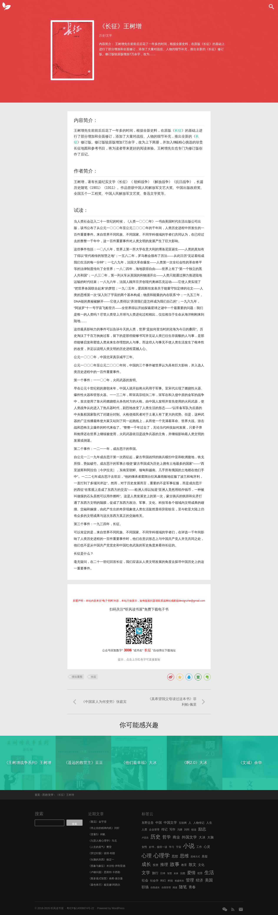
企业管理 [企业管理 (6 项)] (154, 829)
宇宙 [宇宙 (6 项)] (178, 846)
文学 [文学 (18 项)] (146, 872)
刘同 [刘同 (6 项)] (186, 829)
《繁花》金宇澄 (97, 821)
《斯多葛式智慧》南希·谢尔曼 (105, 878)
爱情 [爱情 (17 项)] (191, 872)
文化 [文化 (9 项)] (201, 865)
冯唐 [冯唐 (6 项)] (179, 829)
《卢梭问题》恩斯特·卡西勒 (104, 872)
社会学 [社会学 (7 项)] (154, 880)
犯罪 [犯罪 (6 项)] (200, 873)
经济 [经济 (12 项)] (199, 880)
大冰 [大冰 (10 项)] (202, 837)
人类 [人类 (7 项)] (144, 829)
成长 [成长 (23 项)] (146, 864)
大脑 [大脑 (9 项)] (210, 837)
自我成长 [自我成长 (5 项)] (155, 887)
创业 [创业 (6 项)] (193, 829)
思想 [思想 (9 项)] (175, 856)
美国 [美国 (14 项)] (209, 880)
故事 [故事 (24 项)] (174, 864)
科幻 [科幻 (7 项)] (163, 880)
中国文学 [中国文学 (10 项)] (170, 822)
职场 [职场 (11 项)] (145, 887)
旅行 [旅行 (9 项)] (155, 873)
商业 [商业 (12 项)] (176, 837)
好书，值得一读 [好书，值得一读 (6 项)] (158, 846)
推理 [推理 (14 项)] (164, 864)
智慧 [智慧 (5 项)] (169, 873)
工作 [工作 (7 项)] (199, 846)
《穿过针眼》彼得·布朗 (101, 853)
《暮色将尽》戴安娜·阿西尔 (104, 884)
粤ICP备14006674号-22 (80, 908)
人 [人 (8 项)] (189, 822)
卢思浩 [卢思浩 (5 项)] (145, 837)
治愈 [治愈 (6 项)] (182, 873)
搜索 (39, 813)
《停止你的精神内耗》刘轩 (103, 828)
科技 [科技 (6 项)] (170, 880)
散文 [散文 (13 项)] (192, 864)
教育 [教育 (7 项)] (184, 865)
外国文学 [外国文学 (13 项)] (189, 837)
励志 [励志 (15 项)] (202, 829)
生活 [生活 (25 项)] (209, 872)
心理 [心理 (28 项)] (147, 855)
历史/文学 (105, 35)
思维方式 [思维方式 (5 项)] (195, 856)
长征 (178, 130)
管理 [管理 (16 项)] (190, 880)
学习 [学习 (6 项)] (171, 846)
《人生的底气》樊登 (100, 846)
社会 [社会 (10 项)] (145, 880)
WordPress (118, 908)
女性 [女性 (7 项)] (144, 846)
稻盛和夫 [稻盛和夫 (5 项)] (179, 880)
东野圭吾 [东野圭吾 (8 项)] (148, 822)
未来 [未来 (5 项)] (176, 873)
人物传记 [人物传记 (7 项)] (198, 822)
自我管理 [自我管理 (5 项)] (166, 887)
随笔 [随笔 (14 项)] (183, 887)
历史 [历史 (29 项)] (155, 837)
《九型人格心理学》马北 (102, 840)
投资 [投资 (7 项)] (156, 865)
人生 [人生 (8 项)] (209, 822)
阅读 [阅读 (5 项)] (175, 887)
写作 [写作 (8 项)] (172, 829)
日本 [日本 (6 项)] (162, 873)
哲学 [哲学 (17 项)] (166, 837)
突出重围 (77, 676)
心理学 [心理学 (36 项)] (162, 855)
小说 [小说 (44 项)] (188, 846)
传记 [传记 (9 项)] (164, 829)
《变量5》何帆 (96, 834)
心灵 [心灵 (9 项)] (207, 846)
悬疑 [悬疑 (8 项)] (205, 856)
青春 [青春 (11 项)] (192, 887)
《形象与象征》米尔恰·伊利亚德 (106, 865)
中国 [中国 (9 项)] (158, 822)
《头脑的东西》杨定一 (101, 859)
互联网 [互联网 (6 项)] (183, 822)
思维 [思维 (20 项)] (184, 855)
